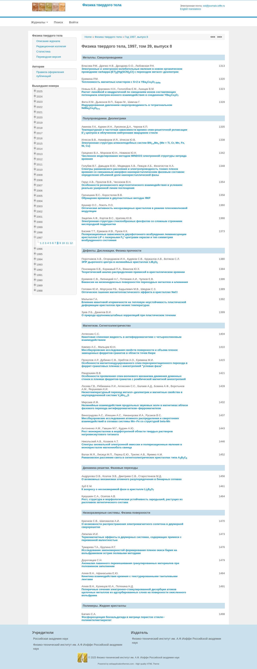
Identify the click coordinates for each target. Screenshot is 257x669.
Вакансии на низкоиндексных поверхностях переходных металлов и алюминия (135, 282)
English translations (190, 9)
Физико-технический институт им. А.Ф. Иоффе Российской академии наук (138, 657)
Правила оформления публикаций (50, 74)
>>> (219, 36)
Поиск (58, 22)
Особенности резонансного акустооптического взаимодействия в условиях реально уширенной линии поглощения (132, 186)
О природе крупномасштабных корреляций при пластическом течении (129, 315)
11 (67, 243)
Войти (73, 22)
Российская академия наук (50, 638)
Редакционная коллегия (51, 46)
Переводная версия (48, 56)
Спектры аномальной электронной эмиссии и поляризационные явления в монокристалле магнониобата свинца (132, 446)
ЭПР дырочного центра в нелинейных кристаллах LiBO (120, 261)
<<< (212, 36)
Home (88, 36)
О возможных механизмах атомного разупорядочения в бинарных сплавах (132, 479)
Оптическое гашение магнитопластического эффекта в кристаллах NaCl (129, 292)
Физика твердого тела (101, 5)
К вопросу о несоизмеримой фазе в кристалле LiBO (118, 489)
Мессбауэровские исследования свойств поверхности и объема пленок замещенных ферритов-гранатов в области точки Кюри (129, 351)
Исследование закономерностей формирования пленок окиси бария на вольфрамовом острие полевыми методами (129, 552)
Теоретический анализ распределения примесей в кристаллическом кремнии (133, 272)
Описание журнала (48, 41)
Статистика (43, 51)
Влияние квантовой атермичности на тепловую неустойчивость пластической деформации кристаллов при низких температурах (134, 304)
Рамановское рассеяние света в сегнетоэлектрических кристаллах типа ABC (134, 457)
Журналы (39, 22)
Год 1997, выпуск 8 (136, 36)
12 (71, 243)
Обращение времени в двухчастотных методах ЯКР (116, 198)
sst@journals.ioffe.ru (214, 5)
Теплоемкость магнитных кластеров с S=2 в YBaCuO (121, 81)
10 (63, 243)
